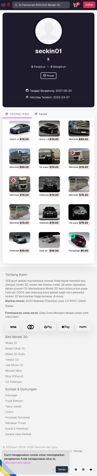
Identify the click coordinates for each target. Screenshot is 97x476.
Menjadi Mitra (13, 370)
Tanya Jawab (13, 406)
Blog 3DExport (14, 376)
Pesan (48, 75)
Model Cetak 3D (15, 348)
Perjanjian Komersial (17, 417)
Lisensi (9, 412)
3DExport (11, 281)
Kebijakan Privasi (15, 423)
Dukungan (11, 395)
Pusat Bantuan (14, 401)
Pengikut (38, 67)
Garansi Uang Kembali (18, 434)
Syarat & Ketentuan (16, 428)
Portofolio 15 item (17, 114)
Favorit (40, 114)
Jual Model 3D (14, 365)
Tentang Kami (16, 274)
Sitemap (78, 451)
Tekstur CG (12, 359)
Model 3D (11, 343)
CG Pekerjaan (13, 382)
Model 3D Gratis (15, 354)
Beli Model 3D (16, 337)
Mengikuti (58, 67)
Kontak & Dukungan (21, 389)
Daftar (89, 4)
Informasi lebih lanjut (17, 463)
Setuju (62, 469)
